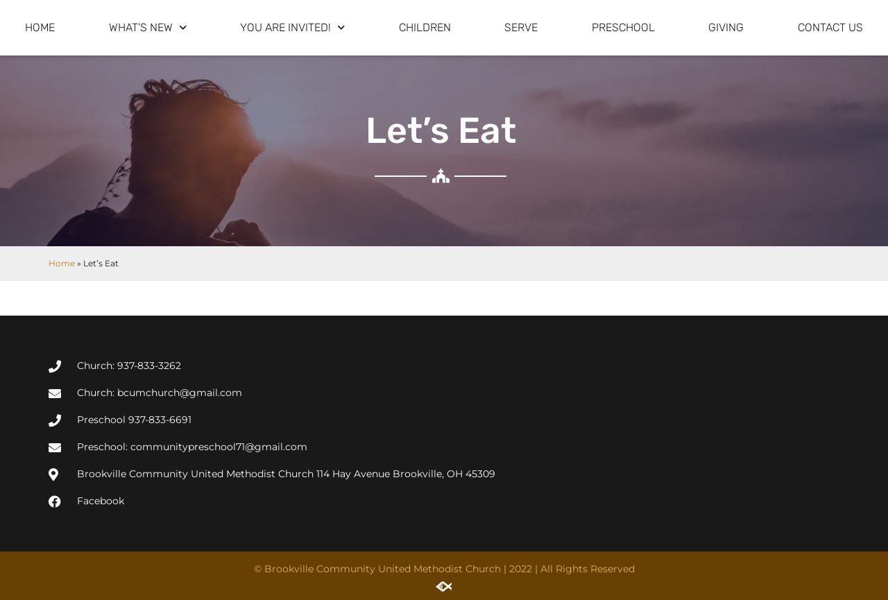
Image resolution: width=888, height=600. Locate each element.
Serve (521, 27)
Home (40, 27)
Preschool (623, 27)
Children (425, 27)
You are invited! (292, 27)
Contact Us (830, 27)
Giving (726, 27)
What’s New (148, 27)
